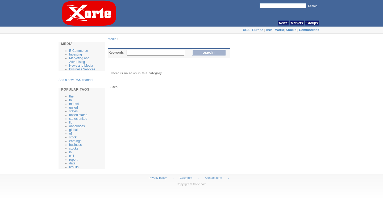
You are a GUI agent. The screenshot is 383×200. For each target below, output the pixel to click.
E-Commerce (78, 51)
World (279, 30)
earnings (75, 141)
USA (246, 30)
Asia (269, 30)
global (73, 130)
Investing (75, 54)
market (74, 104)
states (73, 111)
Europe (257, 30)
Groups (312, 23)
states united (78, 119)
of (70, 133)
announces (77, 126)
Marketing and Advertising (79, 60)
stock (73, 137)
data (72, 163)
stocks (73, 148)
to (70, 100)
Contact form (214, 177)
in (70, 152)
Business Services (82, 69)
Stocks (291, 30)
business (75, 145)
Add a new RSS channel (76, 80)
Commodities (309, 30)
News (283, 23)
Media (112, 39)
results (73, 167)
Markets (297, 23)
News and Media (81, 65)
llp (70, 122)
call (71, 156)
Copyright (186, 177)
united (73, 107)
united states (78, 115)
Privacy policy (157, 177)
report (73, 159)
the (71, 96)
